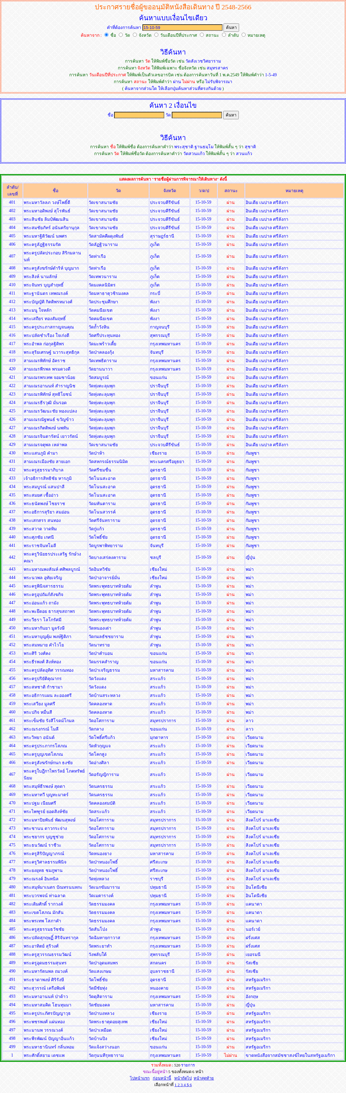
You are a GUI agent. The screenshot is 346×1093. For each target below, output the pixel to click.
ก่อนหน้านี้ (162, 1078)
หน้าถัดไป (183, 1078)
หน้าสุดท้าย (204, 1078)
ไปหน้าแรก (140, 1078)
